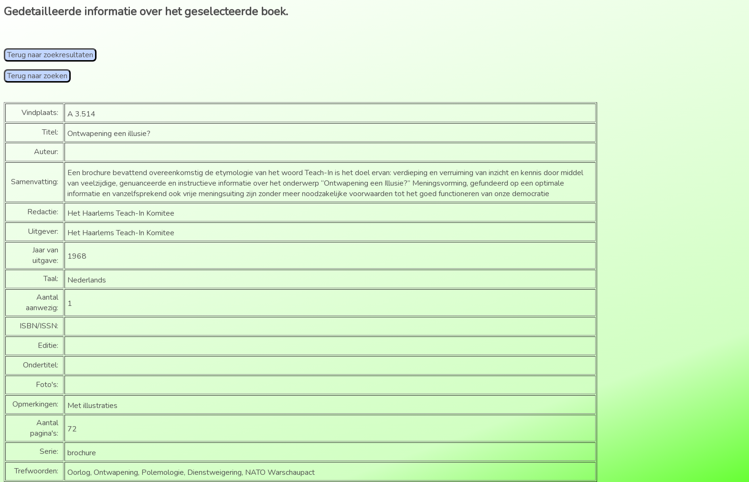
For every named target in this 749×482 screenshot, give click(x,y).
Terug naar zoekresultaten (50, 55)
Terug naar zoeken (37, 76)
